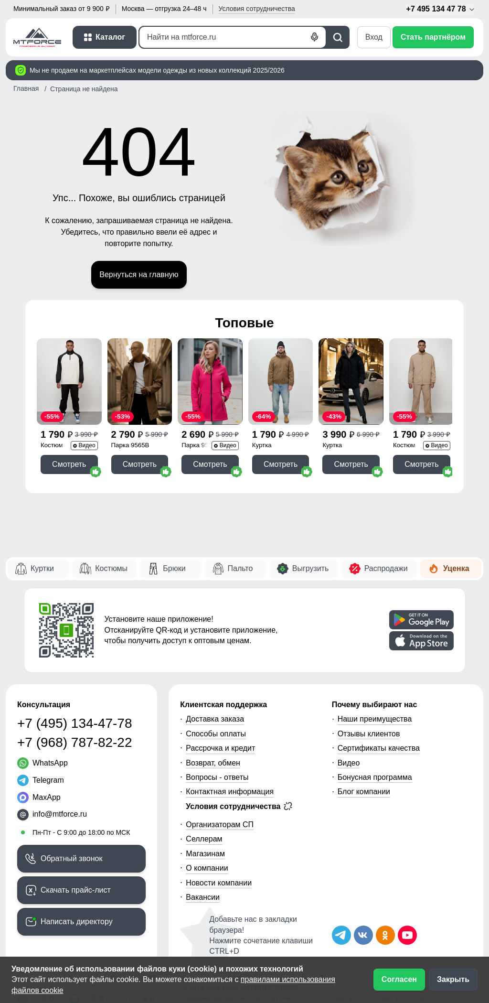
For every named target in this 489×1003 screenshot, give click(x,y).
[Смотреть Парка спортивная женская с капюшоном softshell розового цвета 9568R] (210, 381)
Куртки (42, 568)
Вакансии (203, 897)
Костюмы (111, 568)
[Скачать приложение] (421, 619)
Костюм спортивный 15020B (410, 446)
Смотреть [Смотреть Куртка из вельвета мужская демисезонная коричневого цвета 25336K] (281, 464)
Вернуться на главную (138, 274)
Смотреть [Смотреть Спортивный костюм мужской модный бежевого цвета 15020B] (421, 464)
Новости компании (219, 883)
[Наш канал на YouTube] (407, 935)
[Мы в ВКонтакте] (363, 935)
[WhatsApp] (42, 763)
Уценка (456, 568)
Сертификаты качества (379, 748)
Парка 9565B (130, 445)
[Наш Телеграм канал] (341, 935)
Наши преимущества (375, 719)
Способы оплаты (216, 734)
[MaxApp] (39, 797)
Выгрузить (310, 568)
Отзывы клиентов (369, 734)
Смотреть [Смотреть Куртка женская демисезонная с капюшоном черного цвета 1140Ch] (351, 464)
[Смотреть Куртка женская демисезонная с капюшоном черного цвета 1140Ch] (351, 381)
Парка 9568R (200, 445)
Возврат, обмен (213, 763)
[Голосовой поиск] (314, 37)
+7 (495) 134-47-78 (74, 723)
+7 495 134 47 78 (441, 9)
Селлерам (204, 839)
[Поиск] (232, 37)
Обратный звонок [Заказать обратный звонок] (71, 858)
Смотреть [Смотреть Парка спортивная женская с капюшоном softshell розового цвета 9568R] (210, 464)
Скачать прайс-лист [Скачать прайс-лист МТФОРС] (76, 890)
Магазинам (205, 854)
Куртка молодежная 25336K (270, 446)
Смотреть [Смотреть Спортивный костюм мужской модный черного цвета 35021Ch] (69, 464)
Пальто (240, 568)
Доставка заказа (215, 719)
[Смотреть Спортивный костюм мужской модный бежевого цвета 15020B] (421, 381)
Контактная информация (230, 791)
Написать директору (77, 921)
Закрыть (453, 979)
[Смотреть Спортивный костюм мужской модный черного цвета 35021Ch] (69, 381)
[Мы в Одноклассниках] (385, 935)
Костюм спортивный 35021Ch (58, 446)
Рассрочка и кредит (220, 748)
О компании (207, 868)
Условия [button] (257, 8)
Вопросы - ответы (217, 777)
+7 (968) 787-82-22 (74, 742)
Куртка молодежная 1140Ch (340, 446)
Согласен (399, 979)
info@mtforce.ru (59, 814)
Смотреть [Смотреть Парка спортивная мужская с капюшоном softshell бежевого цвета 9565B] (140, 464)
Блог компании (364, 791)
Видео (349, 763)
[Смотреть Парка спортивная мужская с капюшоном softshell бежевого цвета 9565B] (139, 381)
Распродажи (386, 568)
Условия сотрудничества (239, 806)
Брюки (174, 568)
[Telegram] (40, 780)
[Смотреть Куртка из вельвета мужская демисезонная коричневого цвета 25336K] (280, 381)
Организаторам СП (220, 824)
